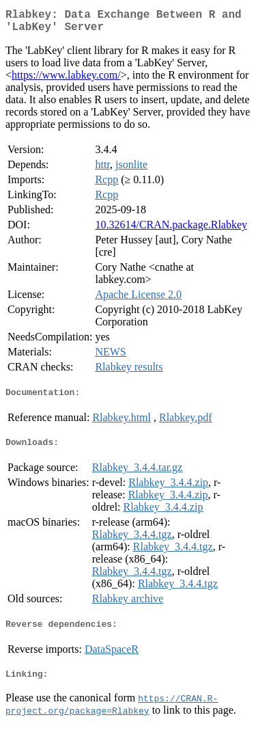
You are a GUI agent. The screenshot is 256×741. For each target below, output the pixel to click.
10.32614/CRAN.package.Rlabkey (171, 230)
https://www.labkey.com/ (66, 80)
